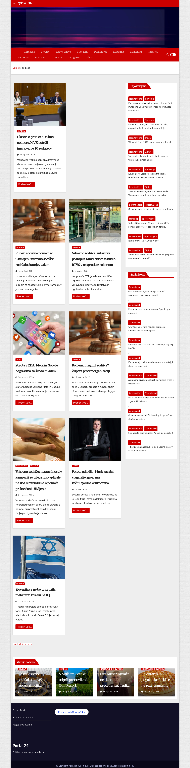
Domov (16, 68)
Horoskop (134, 218)
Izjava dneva (63, 51)
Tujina (18, 359)
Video (90, 57)
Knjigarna (74, 57)
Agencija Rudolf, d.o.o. (123, 765)
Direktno (29, 51)
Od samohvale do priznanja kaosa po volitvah (150, 209)
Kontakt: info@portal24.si (71, 712)
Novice (45, 51)
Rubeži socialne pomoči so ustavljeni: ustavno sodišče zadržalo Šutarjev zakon (34, 259)
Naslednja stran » (22, 644)
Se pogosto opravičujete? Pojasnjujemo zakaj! (150, 432)
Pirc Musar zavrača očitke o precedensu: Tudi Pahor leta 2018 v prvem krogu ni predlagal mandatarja (150, 107)
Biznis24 (40, 57)
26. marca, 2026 (26, 377)
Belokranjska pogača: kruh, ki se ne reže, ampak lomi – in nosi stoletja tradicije (155, 685)
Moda (148, 137)
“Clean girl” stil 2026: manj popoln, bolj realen (150, 142)
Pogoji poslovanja (22, 724)
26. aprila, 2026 (28, 691)
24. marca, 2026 (26, 495)
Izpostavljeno (22, 466)
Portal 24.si (19, 710)
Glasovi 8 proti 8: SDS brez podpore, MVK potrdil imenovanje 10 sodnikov (35, 142)
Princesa (57, 57)
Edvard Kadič (135, 204)
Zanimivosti (135, 287)
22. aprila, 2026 (27, 154)
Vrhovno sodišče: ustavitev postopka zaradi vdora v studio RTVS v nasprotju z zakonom (93, 259)
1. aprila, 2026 (82, 271)
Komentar (136, 51)
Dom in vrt (100, 51)
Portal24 (21, 745)
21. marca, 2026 (82, 489)
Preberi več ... (25, 184)
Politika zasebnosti (23, 717)
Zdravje (149, 151)
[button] (168, 54)
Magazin (82, 51)
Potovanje (150, 169)
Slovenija (21, 131)
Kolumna (118, 51)
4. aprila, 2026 (25, 271)
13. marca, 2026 (26, 601)
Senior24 (23, 57)
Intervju (153, 51)
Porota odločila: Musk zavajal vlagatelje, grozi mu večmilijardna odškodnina (92, 477)
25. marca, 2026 (82, 377)
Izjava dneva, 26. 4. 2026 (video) (143, 240)
